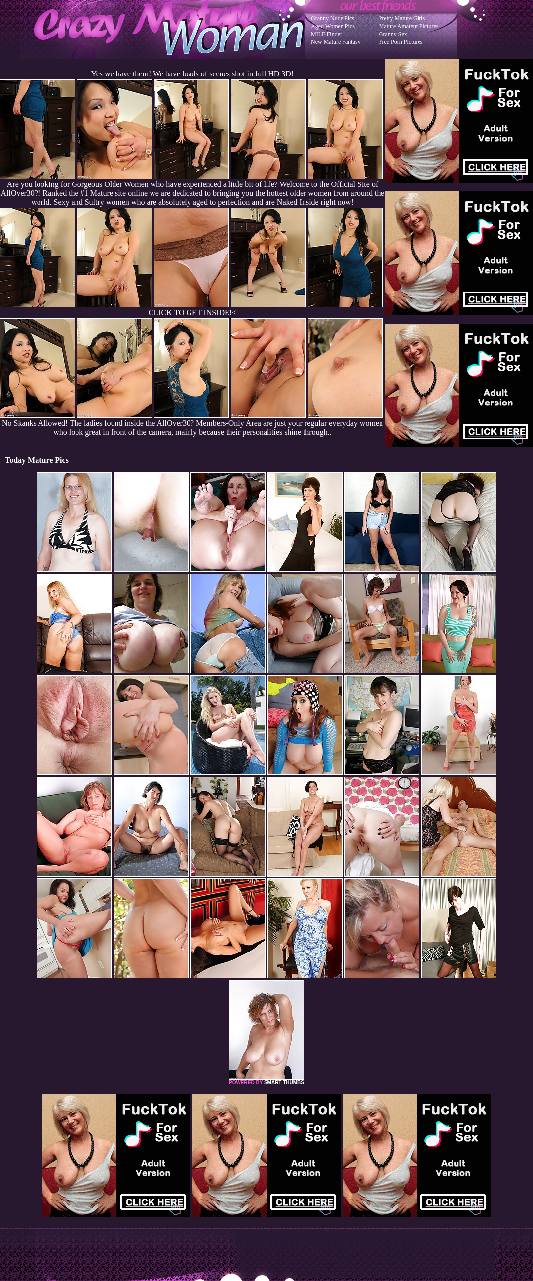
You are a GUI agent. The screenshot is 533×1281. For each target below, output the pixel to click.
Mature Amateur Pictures (409, 26)
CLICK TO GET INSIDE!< (192, 312)
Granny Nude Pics (332, 18)
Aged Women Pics (333, 26)
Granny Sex (393, 34)
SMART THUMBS (284, 1082)
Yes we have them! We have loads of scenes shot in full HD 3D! (192, 74)
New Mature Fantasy (336, 41)
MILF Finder (326, 34)
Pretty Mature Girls (402, 18)
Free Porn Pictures (401, 41)
